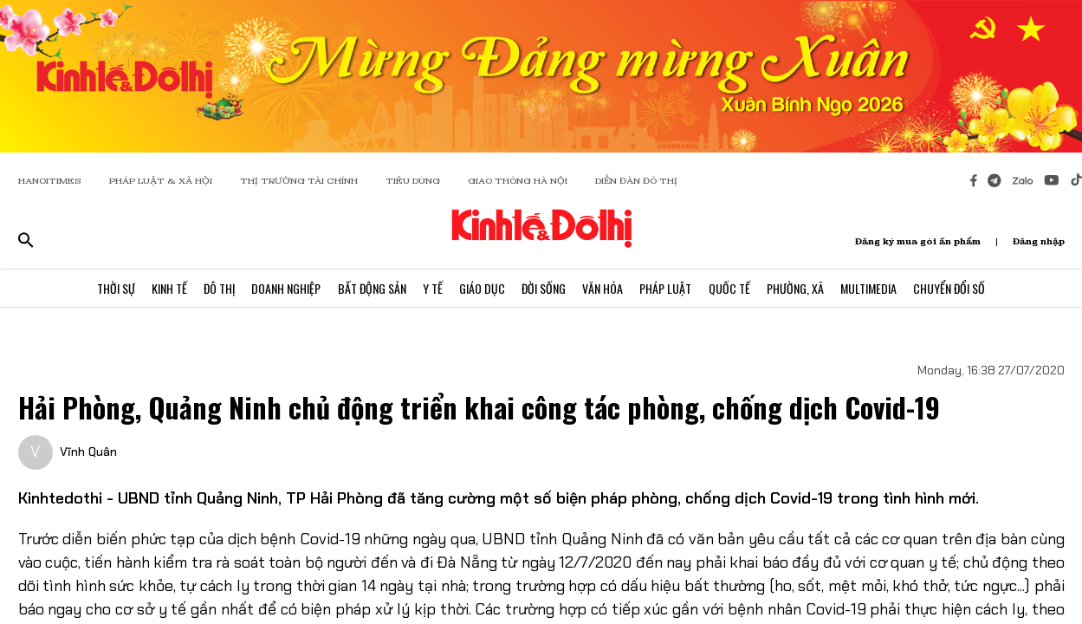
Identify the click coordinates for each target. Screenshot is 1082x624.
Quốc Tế (732, 289)
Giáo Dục (482, 289)
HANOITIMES (49, 180)
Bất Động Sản (370, 289)
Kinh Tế (166, 289)
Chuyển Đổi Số (954, 289)
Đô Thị (216, 289)
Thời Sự (112, 289)
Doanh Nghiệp (284, 289)
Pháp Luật (668, 289)
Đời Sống (544, 289)
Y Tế (432, 289)
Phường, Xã (798, 289)
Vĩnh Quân (88, 451)
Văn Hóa (604, 289)
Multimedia (873, 289)
